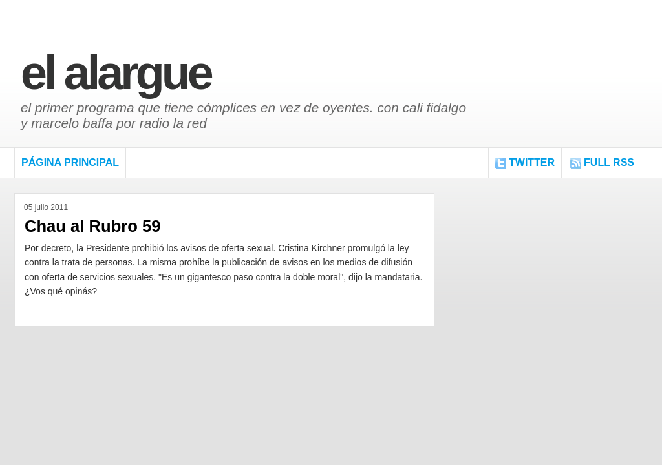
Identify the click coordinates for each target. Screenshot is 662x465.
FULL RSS (609, 162)
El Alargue (116, 72)
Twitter (532, 162)
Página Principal (70, 162)
